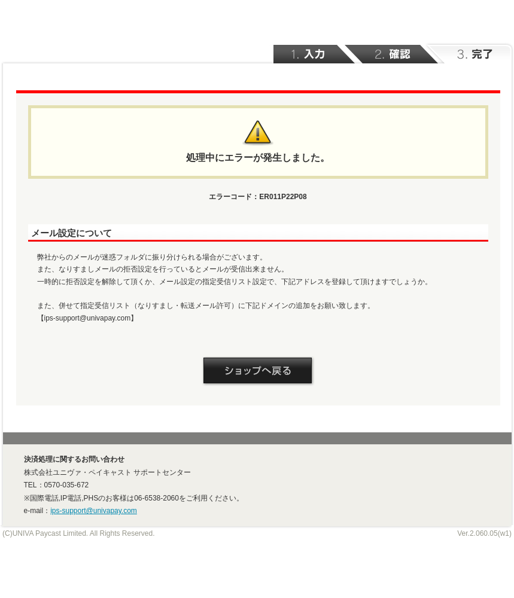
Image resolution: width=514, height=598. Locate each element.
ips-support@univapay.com (93, 511)
